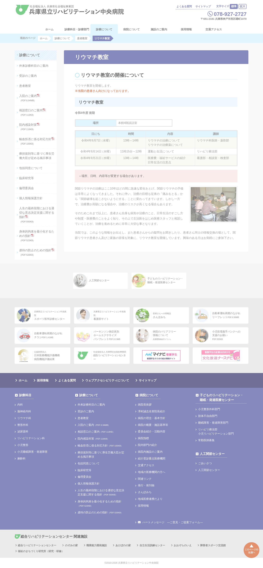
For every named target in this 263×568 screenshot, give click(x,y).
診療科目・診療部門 (76, 29)
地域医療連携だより (150, 498)
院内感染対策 (29, 127)
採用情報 (186, 29)
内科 (20, 404)
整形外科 (22, 424)
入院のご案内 (29, 98)
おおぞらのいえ (183, 545)
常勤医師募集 (206, 440)
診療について (104, 29)
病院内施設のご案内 (150, 451)
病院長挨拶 (145, 404)
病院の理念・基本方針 (151, 418)
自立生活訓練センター (152, 545)
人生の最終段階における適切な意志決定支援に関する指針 (36, 215)
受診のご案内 (28, 75)
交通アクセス (213, 29)
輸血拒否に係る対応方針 (36, 141)
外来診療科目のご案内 (33, 65)
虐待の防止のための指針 (36, 252)
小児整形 (22, 444)
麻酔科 (21, 458)
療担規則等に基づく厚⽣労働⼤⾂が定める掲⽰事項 (36, 156)
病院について (131, 29)
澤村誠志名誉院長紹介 (151, 411)
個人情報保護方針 (31, 198)
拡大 (242, 6)
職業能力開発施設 (96, 545)
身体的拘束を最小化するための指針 (36, 236)
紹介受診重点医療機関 (151, 458)
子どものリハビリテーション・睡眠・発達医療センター (221, 397)
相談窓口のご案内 (32, 112)
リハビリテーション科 (31, 438)
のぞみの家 (71, 545)
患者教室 (25, 85)
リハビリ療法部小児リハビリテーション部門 (216, 431)
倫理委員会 (26, 188)
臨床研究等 (26, 178)
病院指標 (143, 438)
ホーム (23, 380)
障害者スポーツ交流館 (213, 545)
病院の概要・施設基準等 (153, 424)
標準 (234, 6)
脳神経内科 (24, 411)
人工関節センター (212, 454)
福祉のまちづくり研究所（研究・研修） (41, 551)
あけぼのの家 (123, 545)
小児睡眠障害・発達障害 (32, 451)
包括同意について (31, 168)
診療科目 (25, 395)
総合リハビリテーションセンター (37, 545)
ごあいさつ (205, 463)
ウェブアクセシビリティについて (107, 380)
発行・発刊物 (146, 485)
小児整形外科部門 (209, 409)
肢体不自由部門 (207, 415)
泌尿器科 (22, 431)
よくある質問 (184, 6)
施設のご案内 (159, 29)
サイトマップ (203, 6)
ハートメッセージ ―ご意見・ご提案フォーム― (170, 522)
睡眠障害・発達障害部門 (213, 422)
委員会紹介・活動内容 (151, 431)
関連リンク (145, 478)
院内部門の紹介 (147, 444)
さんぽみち (145, 492)
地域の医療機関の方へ (151, 472)
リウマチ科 (24, 418)
